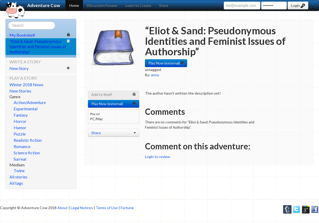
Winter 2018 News (26, 84)
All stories (18, 176)
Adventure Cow (32, 5)
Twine (19, 170)
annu (155, 75)
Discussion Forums (102, 5)
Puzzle (20, 133)
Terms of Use (107, 207)
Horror (20, 121)
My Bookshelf (39, 34)
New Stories (20, 90)
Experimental (25, 108)
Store (163, 5)
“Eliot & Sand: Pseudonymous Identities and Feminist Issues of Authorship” (39, 46)
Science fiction (27, 152)
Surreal (20, 158)
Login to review (157, 156)
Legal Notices (82, 207)
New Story (39, 68)
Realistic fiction (28, 140)
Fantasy (21, 114)
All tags (16, 183)
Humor (20, 127)
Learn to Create (138, 5)
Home (74, 5)
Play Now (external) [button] (166, 63)
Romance (22, 146)
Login (298, 5)
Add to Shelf (113, 94)
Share (113, 132)
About (62, 207)
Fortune (127, 207)
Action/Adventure (30, 102)
